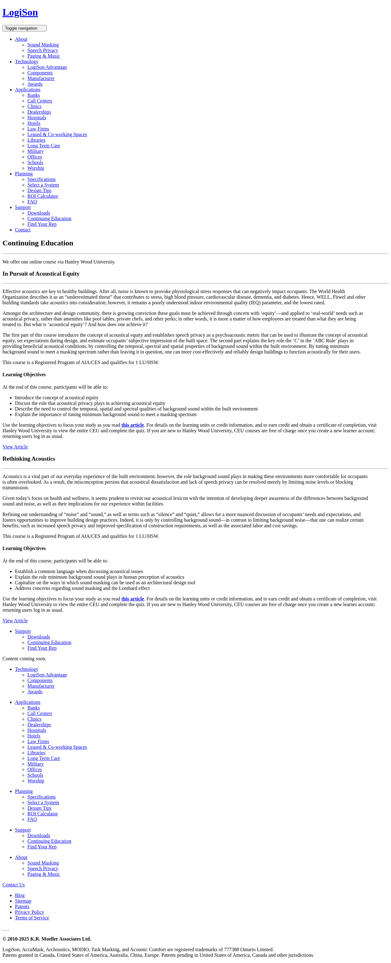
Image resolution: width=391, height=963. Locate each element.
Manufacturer (41, 78)
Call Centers (39, 100)
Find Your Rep (42, 224)
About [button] (21, 39)
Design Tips (39, 190)
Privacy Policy (29, 912)
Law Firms (38, 128)
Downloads (38, 213)
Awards (34, 84)
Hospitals (36, 117)
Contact (23, 229)
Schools (35, 162)
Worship (35, 168)
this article (133, 425)
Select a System (43, 184)
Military (35, 151)
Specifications (41, 179)
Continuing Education (49, 218)
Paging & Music (43, 56)
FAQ (32, 201)
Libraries (36, 140)
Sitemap (23, 901)
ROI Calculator (42, 196)
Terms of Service (32, 917)
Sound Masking (43, 44)
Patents (22, 906)
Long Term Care (43, 145)
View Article (15, 446)
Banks (33, 95)
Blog (20, 895)
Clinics (34, 106)
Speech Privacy (42, 50)
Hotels (34, 123)
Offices (34, 156)
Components (40, 72)
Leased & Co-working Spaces (57, 134)
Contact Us (13, 884)
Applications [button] (28, 89)
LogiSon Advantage (47, 67)
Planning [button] (24, 173)
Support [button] (23, 207)
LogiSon (20, 12)
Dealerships (39, 112)
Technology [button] (26, 61)
